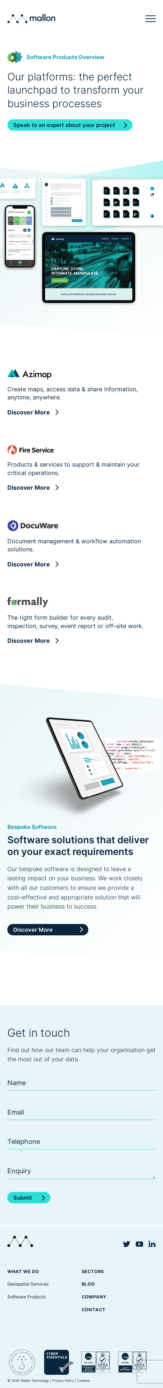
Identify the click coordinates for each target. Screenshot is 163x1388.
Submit (22, 1197)
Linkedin (152, 1244)
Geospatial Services (28, 1284)
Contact (94, 1309)
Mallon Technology (31, 18)
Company (94, 1297)
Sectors (93, 1271)
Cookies (83, 1380)
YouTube (139, 1244)
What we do (23, 1271)
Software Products (26, 1297)
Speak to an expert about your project (64, 125)
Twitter (126, 1244)
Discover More (28, 412)
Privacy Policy (63, 1380)
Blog (88, 1284)
